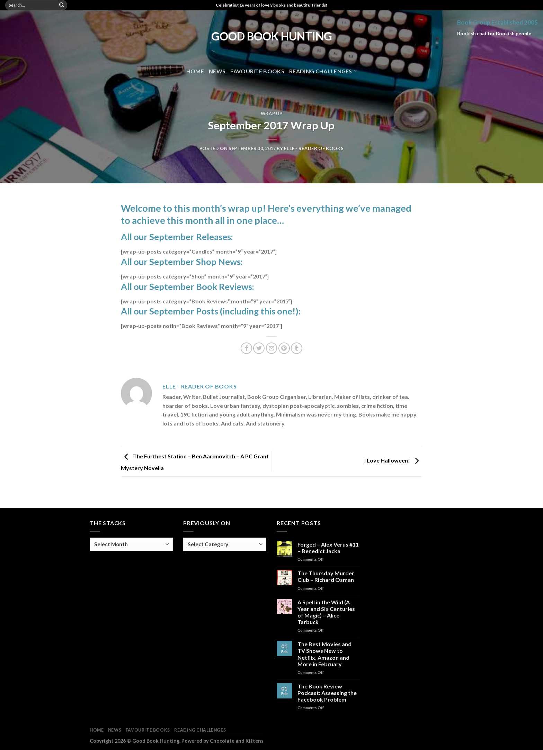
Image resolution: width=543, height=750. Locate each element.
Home (195, 71)
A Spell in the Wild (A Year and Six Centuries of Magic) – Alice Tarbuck (326, 612)
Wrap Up (272, 113)
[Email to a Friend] (271, 348)
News (217, 71)
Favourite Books (257, 71)
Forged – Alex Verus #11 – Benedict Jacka (328, 547)
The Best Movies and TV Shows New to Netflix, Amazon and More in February (324, 654)
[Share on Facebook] (246, 348)
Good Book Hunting (271, 36)
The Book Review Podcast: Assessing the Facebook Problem (327, 693)
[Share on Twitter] (259, 348)
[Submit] (61, 5)
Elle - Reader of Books (314, 148)
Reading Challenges (323, 70)
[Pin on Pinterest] (284, 348)
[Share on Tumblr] (296, 348)
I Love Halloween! (393, 460)
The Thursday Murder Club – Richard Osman (325, 576)
